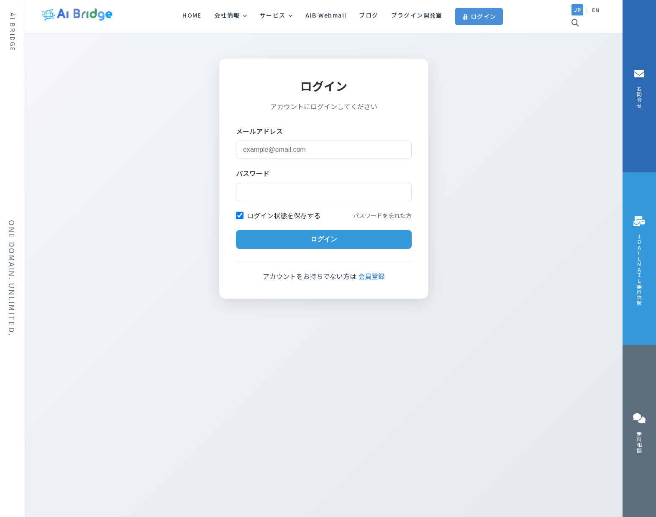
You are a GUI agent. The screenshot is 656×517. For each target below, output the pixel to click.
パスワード (252, 173)
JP (577, 9)
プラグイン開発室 (417, 15)
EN (595, 9)
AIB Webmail (325, 15)
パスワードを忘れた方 (382, 215)
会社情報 (230, 15)
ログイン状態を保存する (278, 215)
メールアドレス (259, 131)
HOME (192, 15)
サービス (276, 15)
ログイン (479, 16)
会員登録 (371, 276)
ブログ (368, 15)
